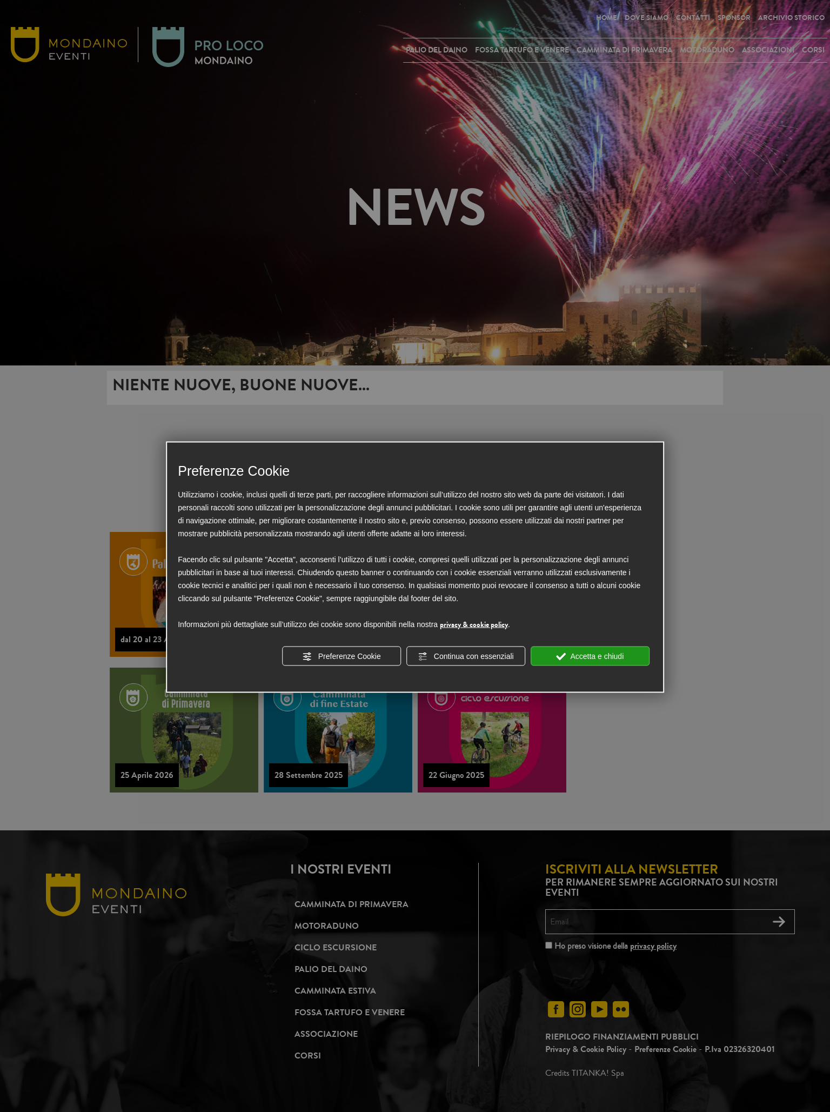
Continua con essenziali (466, 656)
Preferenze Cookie (341, 656)
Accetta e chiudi (590, 656)
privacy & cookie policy (474, 624)
